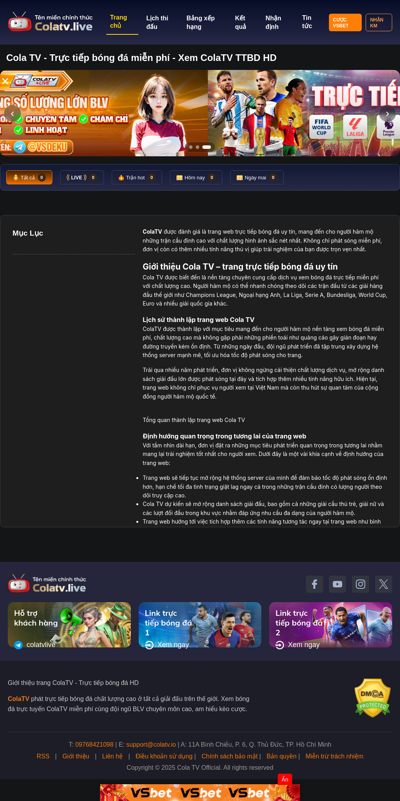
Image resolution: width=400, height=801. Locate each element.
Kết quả (240, 22)
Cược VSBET (340, 23)
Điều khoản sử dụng (164, 756)
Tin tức (307, 21)
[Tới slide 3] (206, 147)
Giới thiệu (75, 756)
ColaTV (18, 699)
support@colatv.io (151, 744)
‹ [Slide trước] (12, 113)
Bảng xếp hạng (201, 22)
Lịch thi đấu (157, 22)
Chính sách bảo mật (229, 756)
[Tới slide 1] (191, 147)
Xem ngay (167, 645)
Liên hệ (112, 756)
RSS (43, 756)
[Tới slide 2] (197, 147)
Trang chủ (118, 21)
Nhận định (273, 22)
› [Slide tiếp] (387, 113)
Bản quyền (281, 756)
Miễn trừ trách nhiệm (334, 756)
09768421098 (94, 744)
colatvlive (34, 645)
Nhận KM (376, 23)
